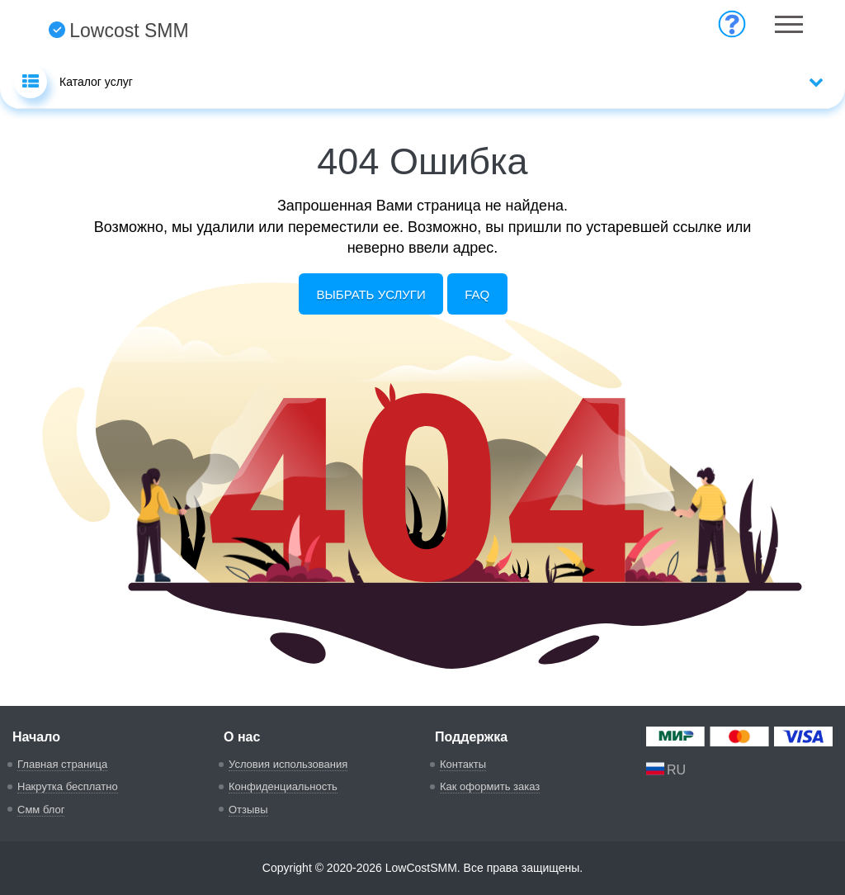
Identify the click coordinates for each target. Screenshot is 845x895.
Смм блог (40, 809)
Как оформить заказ (490, 786)
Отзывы (248, 809)
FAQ (477, 294)
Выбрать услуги (371, 294)
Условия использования (288, 764)
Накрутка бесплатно (67, 786)
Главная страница (62, 764)
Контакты (463, 764)
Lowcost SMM (118, 30)
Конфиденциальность (283, 786)
